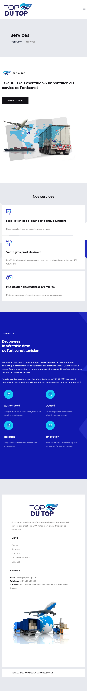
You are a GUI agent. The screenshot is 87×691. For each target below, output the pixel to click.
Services (16, 549)
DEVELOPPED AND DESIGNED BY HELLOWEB (32, 673)
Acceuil (15, 545)
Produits (16, 553)
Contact (16, 561)
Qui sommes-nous (21, 557)
